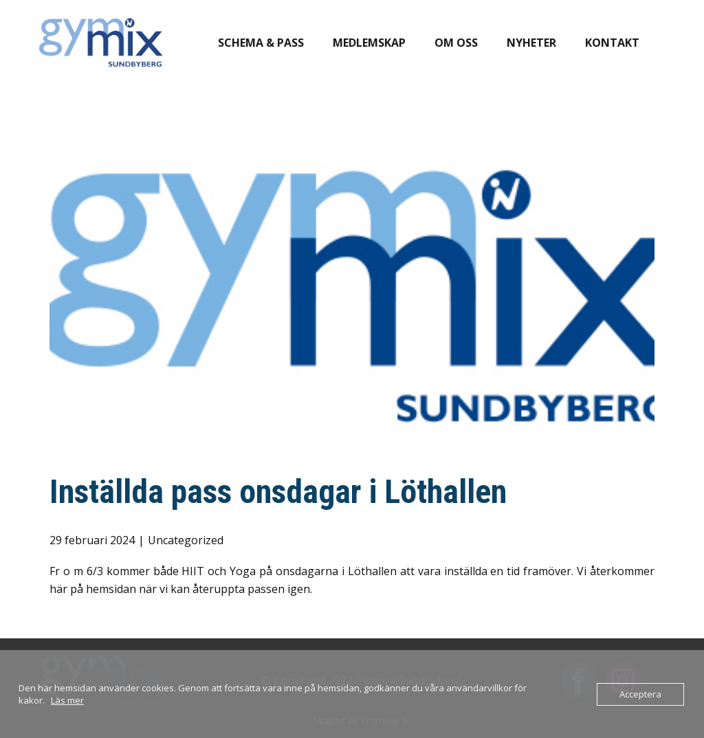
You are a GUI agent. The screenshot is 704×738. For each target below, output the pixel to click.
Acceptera (640, 694)
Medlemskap (369, 42)
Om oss (456, 42)
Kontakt (612, 42)
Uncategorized (185, 540)
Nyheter (531, 42)
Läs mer (67, 700)
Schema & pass (261, 42)
